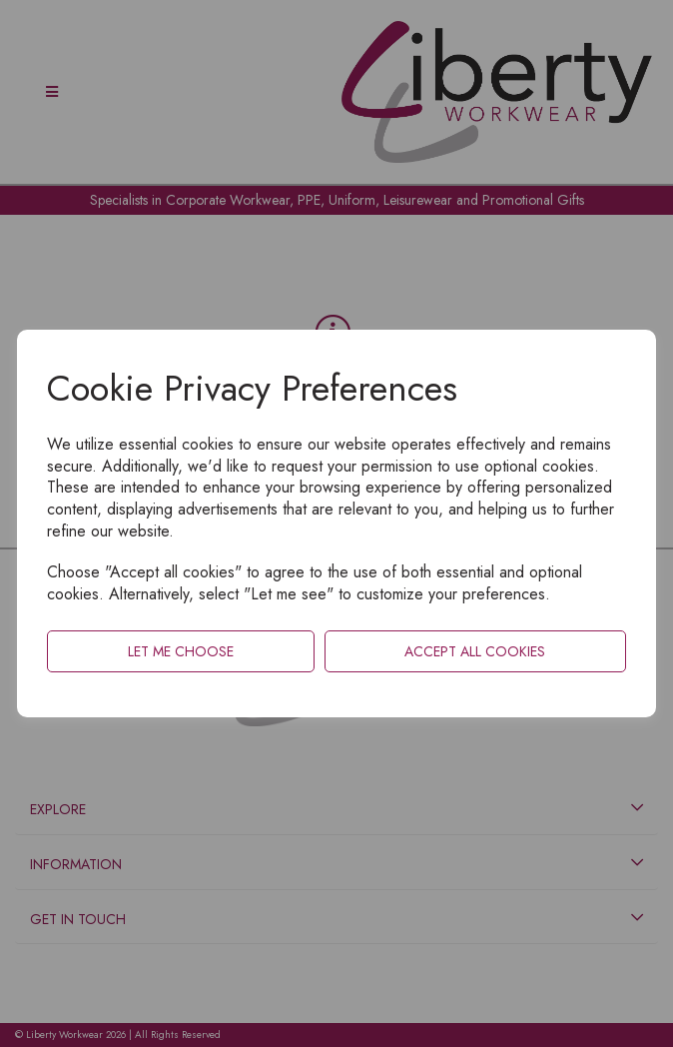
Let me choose (181, 651)
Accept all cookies (474, 651)
